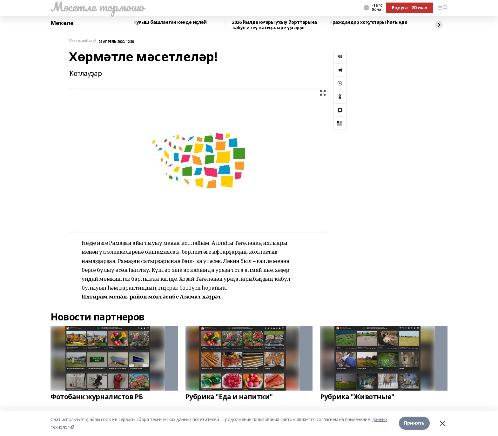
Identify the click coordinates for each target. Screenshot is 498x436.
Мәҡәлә (61, 23)
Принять (414, 423)
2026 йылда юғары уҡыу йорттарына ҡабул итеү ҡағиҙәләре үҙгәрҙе (274, 25)
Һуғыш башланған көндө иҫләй (170, 22)
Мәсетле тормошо (97, 7)
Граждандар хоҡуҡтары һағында (368, 22)
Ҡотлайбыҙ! (82, 41)
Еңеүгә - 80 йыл (409, 7)
